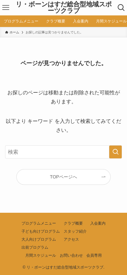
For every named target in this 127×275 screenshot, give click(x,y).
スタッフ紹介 (75, 231)
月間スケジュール (40, 255)
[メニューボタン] (6, 7)
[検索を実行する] (115, 152)
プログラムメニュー (38, 223)
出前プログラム (34, 247)
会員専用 (94, 255)
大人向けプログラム (38, 239)
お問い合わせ (71, 255)
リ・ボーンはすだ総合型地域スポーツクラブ (64, 7)
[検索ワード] (63, 152)
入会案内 (98, 223)
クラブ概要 (73, 223)
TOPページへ (63, 176)
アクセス (71, 239)
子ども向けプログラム (40, 231)
